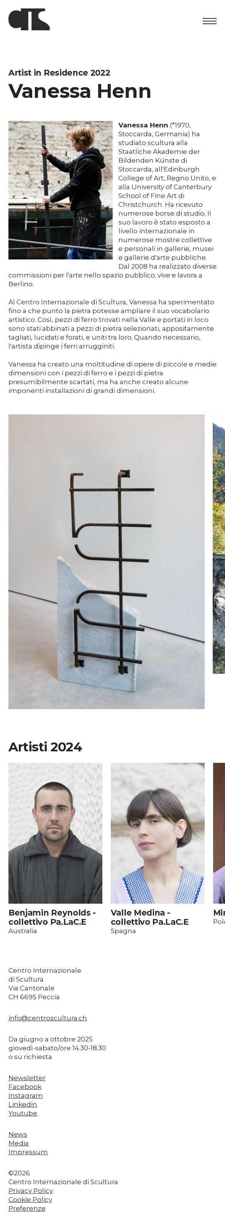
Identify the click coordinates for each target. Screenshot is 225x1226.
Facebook (24, 1087)
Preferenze (27, 1208)
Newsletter (27, 1078)
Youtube (22, 1113)
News (17, 1134)
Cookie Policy (30, 1199)
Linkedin (22, 1104)
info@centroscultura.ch (47, 1018)
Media (18, 1143)
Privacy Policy (30, 1191)
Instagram (25, 1095)
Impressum (28, 1152)
